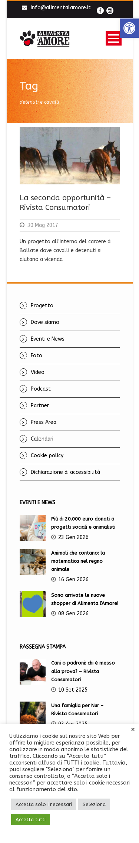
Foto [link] (36, 355)
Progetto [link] (42, 305)
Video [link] (37, 372)
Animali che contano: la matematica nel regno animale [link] (78, 561)
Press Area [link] (43, 422)
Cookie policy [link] (47, 455)
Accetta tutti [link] (31, 819)
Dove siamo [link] (45, 322)
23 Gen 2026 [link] (73, 537)
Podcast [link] (41, 389)
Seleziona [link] (94, 804)
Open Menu (114, 38)
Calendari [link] (42, 439)
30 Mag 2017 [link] (42, 225)
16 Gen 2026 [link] (73, 579)
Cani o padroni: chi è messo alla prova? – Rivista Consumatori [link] (83, 671)
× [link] (132, 730)
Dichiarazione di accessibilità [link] (65, 472)
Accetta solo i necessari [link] (44, 804)
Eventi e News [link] (47, 339)
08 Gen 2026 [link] (73, 613)
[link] (129, 28)
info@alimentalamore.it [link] (61, 7)
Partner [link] (40, 405)
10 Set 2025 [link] (72, 690)
